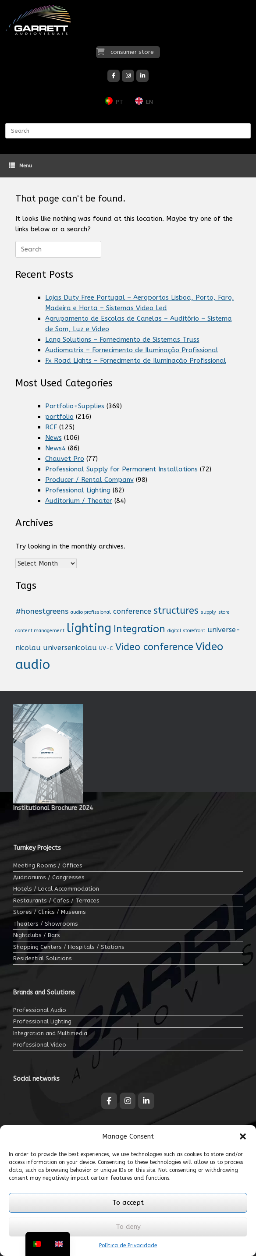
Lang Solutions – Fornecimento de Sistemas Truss (122, 339)
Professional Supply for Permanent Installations (121, 469)
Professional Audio (39, 1010)
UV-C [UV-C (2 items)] (106, 648)
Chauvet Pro (64, 459)
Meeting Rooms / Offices (47, 865)
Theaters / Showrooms (45, 923)
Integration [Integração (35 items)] (139, 629)
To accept (128, 1202)
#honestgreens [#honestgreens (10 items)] (41, 611)
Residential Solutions (42, 958)
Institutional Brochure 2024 (53, 808)
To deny (128, 1227)
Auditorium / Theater (78, 501)
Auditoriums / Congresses (49, 877)
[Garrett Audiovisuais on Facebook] (113, 76)
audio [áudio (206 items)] (32, 664)
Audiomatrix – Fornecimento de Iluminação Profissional (131, 350)
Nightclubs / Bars (36, 935)
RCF (51, 427)
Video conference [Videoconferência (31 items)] (154, 647)
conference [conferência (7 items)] (132, 611)
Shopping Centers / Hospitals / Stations (68, 947)
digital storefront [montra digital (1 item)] (186, 630)
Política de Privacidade (128, 1245)
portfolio (59, 417)
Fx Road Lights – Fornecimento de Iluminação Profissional (135, 360)
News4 (55, 448)
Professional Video (39, 1044)
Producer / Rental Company (89, 480)
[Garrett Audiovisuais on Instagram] (128, 76)
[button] (242, 1136)
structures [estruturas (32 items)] (176, 610)
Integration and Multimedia (50, 1033)
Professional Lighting (77, 490)
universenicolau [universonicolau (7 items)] (70, 648)
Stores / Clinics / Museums (49, 912)
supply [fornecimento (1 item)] (208, 612)
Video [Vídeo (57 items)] (209, 646)
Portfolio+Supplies (74, 406)
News (53, 438)
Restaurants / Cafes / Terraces (56, 900)
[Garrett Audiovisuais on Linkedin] (142, 76)
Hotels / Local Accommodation (56, 888)
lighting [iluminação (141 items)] (89, 628)
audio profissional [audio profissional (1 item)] (91, 612)
